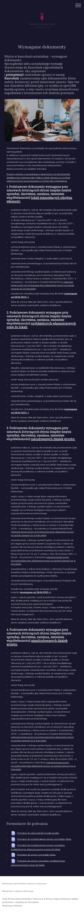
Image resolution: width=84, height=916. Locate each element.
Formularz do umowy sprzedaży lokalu (36, 854)
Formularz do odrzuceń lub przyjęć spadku (38, 833)
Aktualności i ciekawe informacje (17, 891)
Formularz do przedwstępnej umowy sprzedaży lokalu (44, 839)
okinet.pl (18, 905)
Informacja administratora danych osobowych (24, 883)
